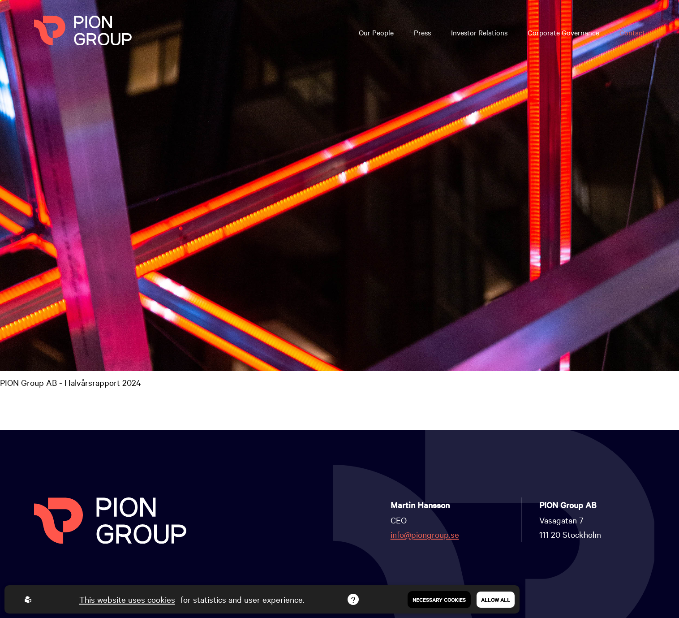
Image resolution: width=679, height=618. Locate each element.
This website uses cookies (127, 599)
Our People (376, 32)
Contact (632, 32)
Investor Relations (479, 32)
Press (422, 32)
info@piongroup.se (425, 534)
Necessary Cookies (439, 599)
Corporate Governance (563, 32)
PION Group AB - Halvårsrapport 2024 (70, 382)
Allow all (495, 599)
